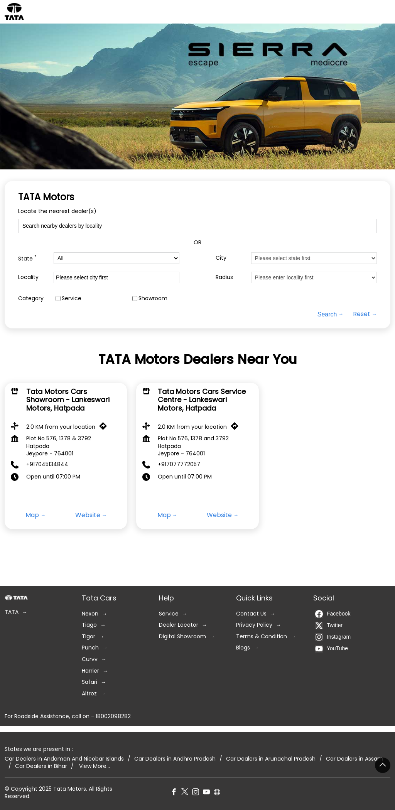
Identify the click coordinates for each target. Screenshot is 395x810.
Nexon (90, 613)
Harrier (90, 670)
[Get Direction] (105, 427)
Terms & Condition (261, 636)
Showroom (152, 298)
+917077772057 (179, 464)
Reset (361, 314)
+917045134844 (47, 464)
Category (31, 298)
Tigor (88, 636)
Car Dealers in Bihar (41, 766)
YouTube (331, 648)
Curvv (90, 659)
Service (71, 298)
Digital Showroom (182, 636)
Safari (89, 682)
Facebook (332, 613)
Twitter (329, 625)
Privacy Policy (254, 625)
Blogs (243, 647)
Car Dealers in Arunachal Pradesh (271, 758)
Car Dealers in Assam (354, 758)
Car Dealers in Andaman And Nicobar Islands (64, 758)
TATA (12, 612)
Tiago (89, 625)
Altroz (89, 693)
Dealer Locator (178, 625)
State (27, 258)
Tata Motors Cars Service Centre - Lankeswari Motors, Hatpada (202, 400)
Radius (224, 277)
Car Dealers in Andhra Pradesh (175, 758)
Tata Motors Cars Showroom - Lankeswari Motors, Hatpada (68, 400)
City (221, 258)
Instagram (333, 637)
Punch (90, 647)
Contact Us (251, 613)
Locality (28, 277)
